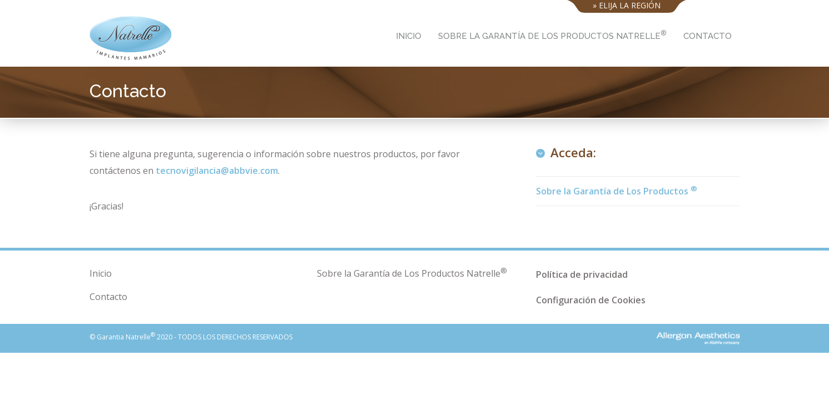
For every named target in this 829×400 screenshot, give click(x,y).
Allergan (670, 337)
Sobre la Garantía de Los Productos (616, 190)
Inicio (408, 36)
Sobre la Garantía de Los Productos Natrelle (552, 34)
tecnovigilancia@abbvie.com (217, 170)
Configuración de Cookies (591, 300)
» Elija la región (627, 4)
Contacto (707, 36)
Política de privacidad (582, 274)
